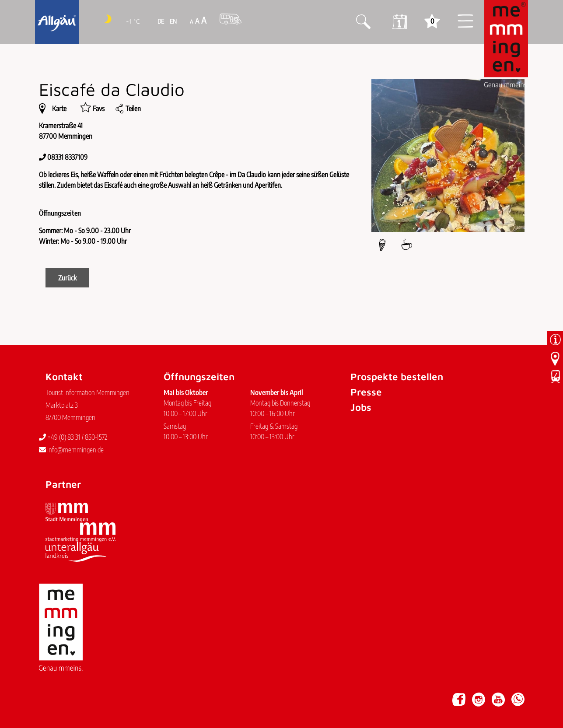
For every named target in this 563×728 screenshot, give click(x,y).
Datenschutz (93, 695)
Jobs (360, 407)
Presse (366, 392)
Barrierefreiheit (135, 695)
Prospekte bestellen (396, 376)
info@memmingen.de (71, 449)
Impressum (57, 695)
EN (172, 21)
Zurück (67, 277)
